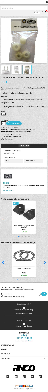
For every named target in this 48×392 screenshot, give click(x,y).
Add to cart (14, 123)
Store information (7, 345)
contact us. (29, 341)
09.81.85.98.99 (24, 338)
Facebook (7, 376)
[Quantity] (3, 123)
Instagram (32, 376)
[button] (3, 219)
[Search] (24, 8)
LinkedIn (40, 376)
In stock (6, 153)
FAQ (24, 335)
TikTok (24, 376)
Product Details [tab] (24, 146)
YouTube (16, 376)
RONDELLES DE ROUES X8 (24, 269)
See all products (9, 190)
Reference (7, 151)
